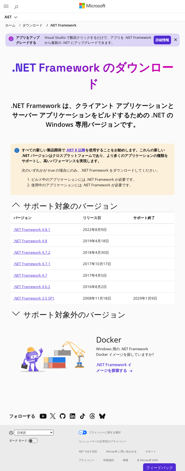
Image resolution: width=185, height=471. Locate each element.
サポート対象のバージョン (70, 206)
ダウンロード (32, 25)
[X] (53, 416)
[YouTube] (43, 416)
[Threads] (92, 416)
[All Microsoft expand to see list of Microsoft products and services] (6, 6)
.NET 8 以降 (75, 150)
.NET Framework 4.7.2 (31, 252)
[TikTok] (82, 416)
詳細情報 (162, 40)
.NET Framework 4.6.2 (31, 286)
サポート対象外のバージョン (74, 314)
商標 (125, 460)
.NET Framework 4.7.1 (31, 263)
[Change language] (33, 432)
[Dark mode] (33, 440)
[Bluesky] (102, 416)
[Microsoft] (92, 6)
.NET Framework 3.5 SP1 (33, 298)
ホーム (10, 25)
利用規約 (108, 460)
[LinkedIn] (72, 416)
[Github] (63, 416)
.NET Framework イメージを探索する (114, 367)
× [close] (175, 39)
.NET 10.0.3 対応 (88, 451)
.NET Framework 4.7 (30, 275)
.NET (8, 16)
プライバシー (86, 460)
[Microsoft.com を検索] (17, 6)
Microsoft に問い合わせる (121, 451)
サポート (150, 451)
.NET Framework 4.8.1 (31, 229)
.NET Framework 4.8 (30, 240)
